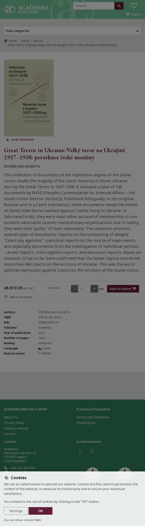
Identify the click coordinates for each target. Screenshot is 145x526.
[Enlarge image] (28, 98)
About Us (11, 417)
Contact (9, 434)
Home (10, 41)
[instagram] (92, 451)
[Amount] (84, 288)
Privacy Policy (14, 423)
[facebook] (80, 451)
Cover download (20, 139)
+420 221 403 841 (19, 468)
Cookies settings (16, 428)
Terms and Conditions (92, 417)
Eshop (25, 41)
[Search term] (93, 6)
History (38, 41)
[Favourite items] (134, 6)
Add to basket (123, 289)
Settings (16, 511)
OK (40, 511)
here (38, 520)
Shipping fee (86, 423)
